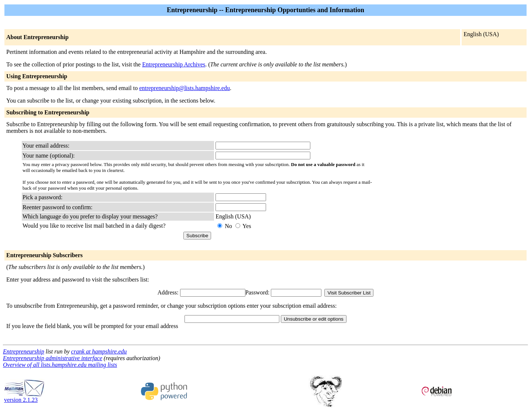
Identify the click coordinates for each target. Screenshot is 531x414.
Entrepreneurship (23, 351)
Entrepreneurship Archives (173, 64)
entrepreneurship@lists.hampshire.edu (184, 88)
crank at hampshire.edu (99, 351)
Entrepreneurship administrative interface (52, 358)
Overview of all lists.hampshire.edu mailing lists (60, 365)
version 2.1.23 (24, 397)
